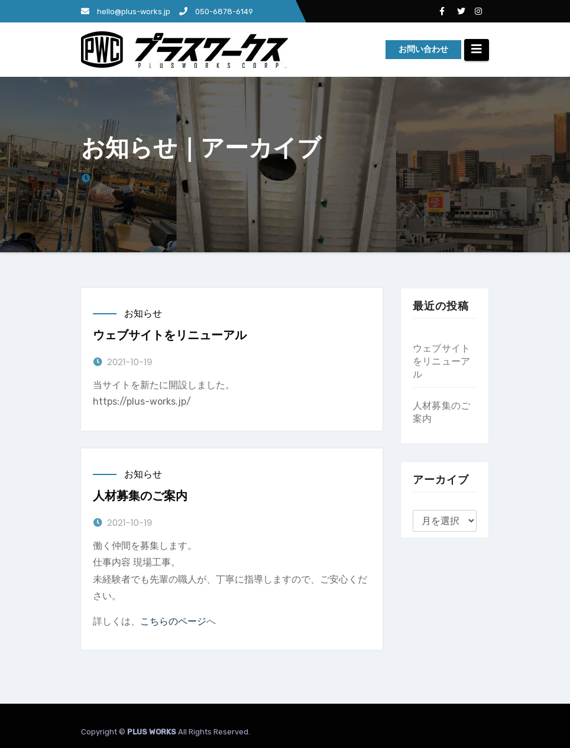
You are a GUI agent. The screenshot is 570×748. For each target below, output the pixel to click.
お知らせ (143, 313)
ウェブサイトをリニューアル (170, 335)
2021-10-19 (129, 362)
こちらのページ (173, 621)
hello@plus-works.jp (125, 11)
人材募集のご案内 (140, 496)
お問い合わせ (423, 49)
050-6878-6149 (216, 11)
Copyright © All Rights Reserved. (165, 731)
